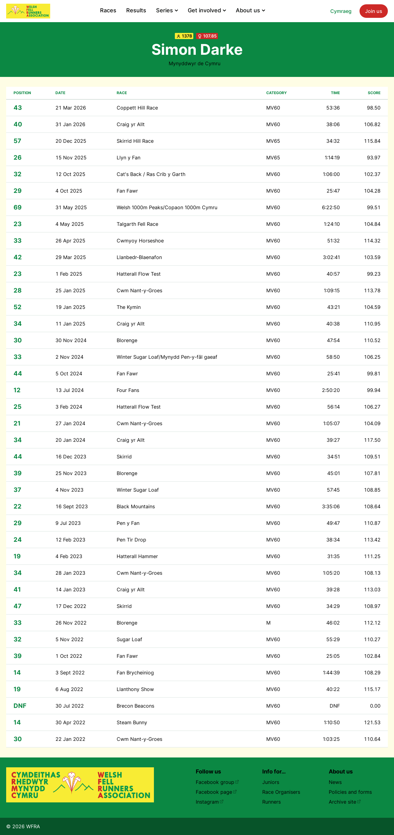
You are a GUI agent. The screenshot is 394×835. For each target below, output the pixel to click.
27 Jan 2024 (70, 423)
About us (250, 10)
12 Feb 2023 (70, 540)
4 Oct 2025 (68, 191)
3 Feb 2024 (68, 407)
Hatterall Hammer (137, 556)
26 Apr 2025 (70, 241)
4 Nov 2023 (69, 490)
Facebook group (217, 782)
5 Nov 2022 (69, 639)
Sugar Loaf (129, 639)
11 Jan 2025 (70, 324)
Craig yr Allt (131, 124)
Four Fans (128, 390)
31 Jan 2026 (70, 124)
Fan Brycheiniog (135, 672)
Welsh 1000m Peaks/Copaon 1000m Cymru (167, 207)
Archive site (345, 802)
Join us (373, 11)
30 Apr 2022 (70, 722)
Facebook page (216, 792)
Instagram (210, 802)
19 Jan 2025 (70, 307)
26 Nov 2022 (70, 623)
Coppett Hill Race (137, 108)
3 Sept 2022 (70, 672)
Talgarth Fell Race (137, 224)
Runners (271, 802)
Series (167, 10)
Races (108, 10)
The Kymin (129, 307)
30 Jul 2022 (69, 706)
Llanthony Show (135, 689)
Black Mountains (136, 506)
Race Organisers (281, 792)
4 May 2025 (69, 224)
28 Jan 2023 (70, 573)
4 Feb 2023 (68, 556)
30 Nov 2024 (70, 340)
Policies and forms (350, 792)
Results (136, 10)
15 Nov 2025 (70, 157)
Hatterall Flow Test (139, 274)
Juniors (270, 782)
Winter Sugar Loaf (138, 490)
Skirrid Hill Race (135, 141)
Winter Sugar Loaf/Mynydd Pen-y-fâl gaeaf (167, 357)
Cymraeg (341, 11)
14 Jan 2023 (70, 589)
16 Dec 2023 (70, 456)
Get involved (207, 10)
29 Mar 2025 (70, 257)
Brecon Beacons (135, 706)
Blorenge (127, 340)
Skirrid (124, 456)
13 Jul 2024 (69, 390)
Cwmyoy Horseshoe (140, 241)
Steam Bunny (132, 722)
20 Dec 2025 (70, 141)
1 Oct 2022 (68, 656)
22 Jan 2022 (70, 739)
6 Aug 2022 (69, 689)
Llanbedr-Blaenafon (139, 257)
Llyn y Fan (128, 157)
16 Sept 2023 (71, 506)
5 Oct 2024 (68, 373)
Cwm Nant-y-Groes (139, 290)
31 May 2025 (71, 207)
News (335, 782)
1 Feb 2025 (68, 274)
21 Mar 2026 (70, 108)
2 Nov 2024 (69, 357)
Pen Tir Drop (131, 540)
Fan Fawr (127, 191)
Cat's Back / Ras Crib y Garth (151, 174)
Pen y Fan (128, 523)
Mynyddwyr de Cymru (194, 63)
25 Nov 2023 (70, 473)
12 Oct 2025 (70, 174)
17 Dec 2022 (70, 606)
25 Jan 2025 (70, 290)
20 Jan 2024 (70, 440)
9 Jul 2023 (68, 523)
